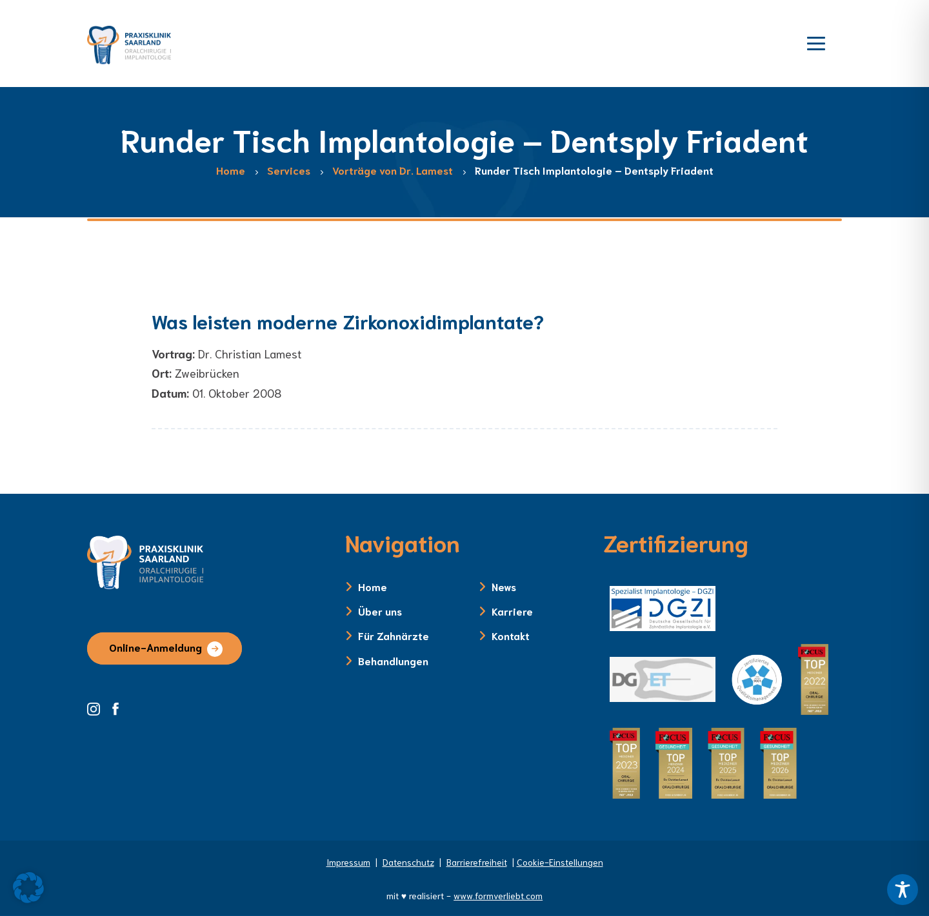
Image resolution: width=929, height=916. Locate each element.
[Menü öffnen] (816, 42)
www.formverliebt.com (498, 895)
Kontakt (511, 635)
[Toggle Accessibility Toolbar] (902, 889)
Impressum (348, 862)
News (504, 586)
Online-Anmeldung (155, 647)
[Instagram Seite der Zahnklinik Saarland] (98, 707)
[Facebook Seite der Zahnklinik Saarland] (118, 707)
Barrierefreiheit (476, 862)
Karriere (512, 611)
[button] (28, 887)
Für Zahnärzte (393, 635)
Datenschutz (408, 862)
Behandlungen (393, 660)
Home (372, 586)
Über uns (380, 611)
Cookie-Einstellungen (560, 862)
